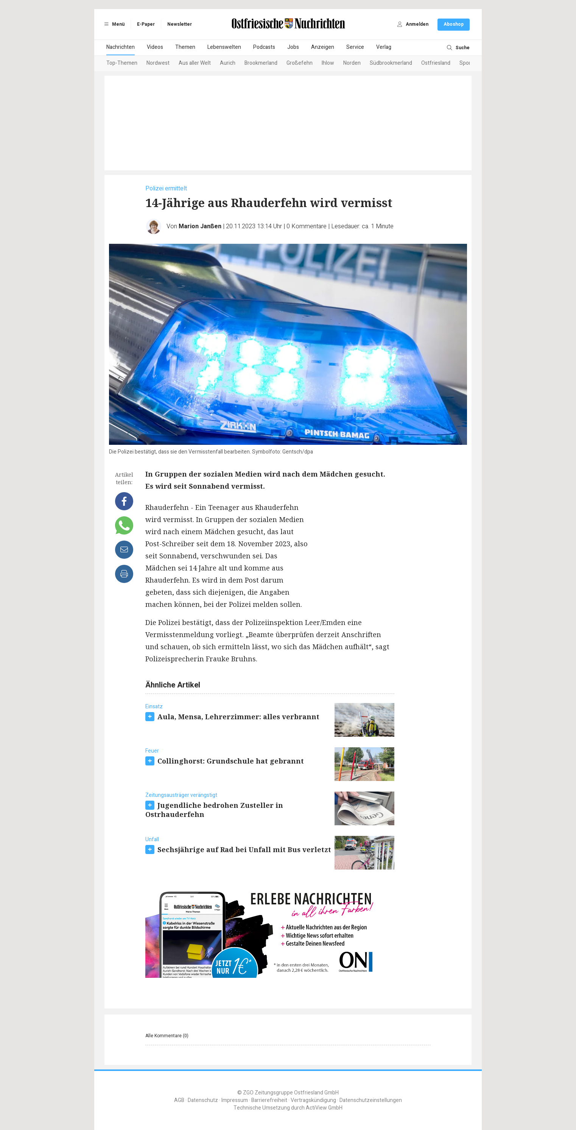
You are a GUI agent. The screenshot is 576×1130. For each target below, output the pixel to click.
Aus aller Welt (195, 63)
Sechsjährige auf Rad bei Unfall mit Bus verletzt (244, 849)
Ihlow (328, 63)
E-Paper (146, 24)
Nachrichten (120, 47)
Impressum (234, 1100)
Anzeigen (322, 47)
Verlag (383, 47)
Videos (155, 47)
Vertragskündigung (313, 1100)
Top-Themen (121, 63)
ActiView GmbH (324, 1108)
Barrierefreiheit (269, 1100)
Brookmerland (260, 63)
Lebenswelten (224, 47)
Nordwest (158, 63)
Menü (113, 24)
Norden (352, 63)
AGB (179, 1100)
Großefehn (299, 63)
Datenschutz (203, 1100)
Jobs (293, 47)
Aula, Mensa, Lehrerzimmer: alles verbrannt (238, 716)
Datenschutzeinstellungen (370, 1100)
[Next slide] (460, 63)
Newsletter (179, 24)
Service (355, 47)
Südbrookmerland (391, 63)
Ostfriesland (435, 63)
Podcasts (264, 47)
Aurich (227, 63)
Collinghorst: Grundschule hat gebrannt (230, 760)
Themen (185, 47)
